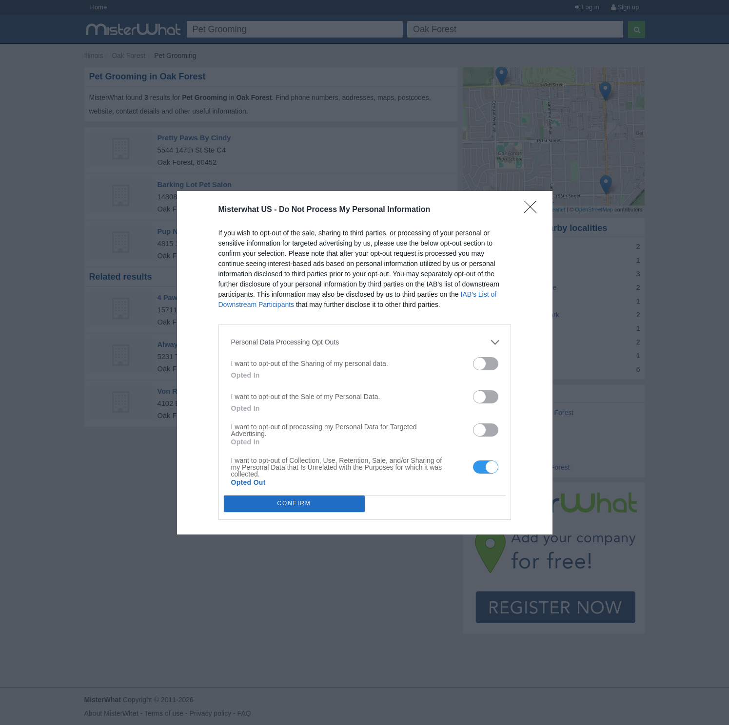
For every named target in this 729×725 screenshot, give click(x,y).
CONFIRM (294, 503)
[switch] (485, 363)
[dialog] (364, 362)
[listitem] (364, 342)
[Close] (533, 210)
